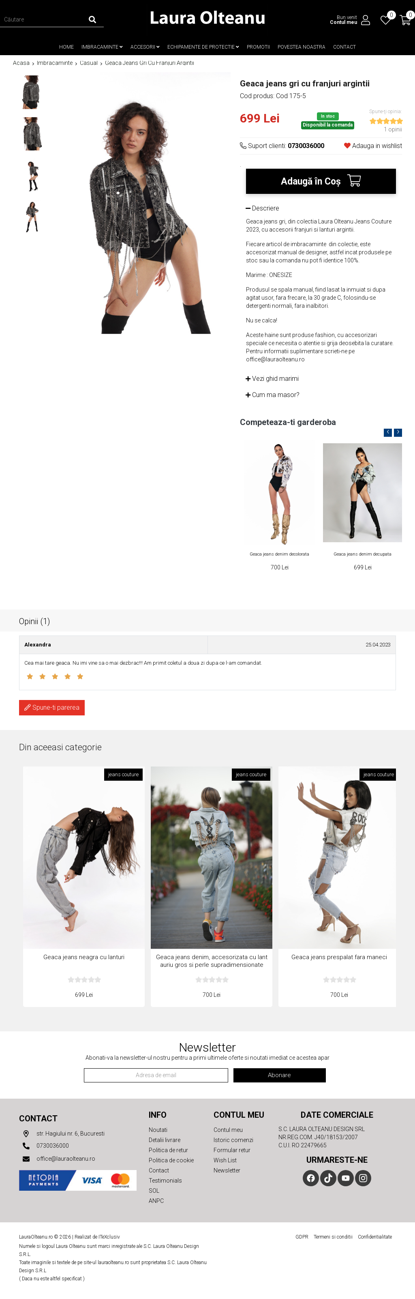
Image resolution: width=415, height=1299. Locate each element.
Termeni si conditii (333, 1237)
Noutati (158, 1130)
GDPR (301, 1237)
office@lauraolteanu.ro (57, 1159)
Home (66, 47)
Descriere (262, 208)
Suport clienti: (282, 146)
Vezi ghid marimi (272, 378)
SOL (154, 1190)
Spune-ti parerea (51, 707)
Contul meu (228, 1130)
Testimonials (165, 1180)
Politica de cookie (171, 1160)
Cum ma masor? (272, 395)
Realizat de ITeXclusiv (97, 1237)
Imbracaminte (102, 47)
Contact (344, 47)
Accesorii (145, 47)
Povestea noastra (301, 47)
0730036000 (44, 1146)
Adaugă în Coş (321, 180)
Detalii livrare (164, 1140)
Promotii (258, 47)
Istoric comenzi (233, 1140)
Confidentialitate (375, 1237)
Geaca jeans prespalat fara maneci (339, 957)
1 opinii (393, 129)
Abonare (279, 1075)
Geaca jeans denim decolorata (279, 554)
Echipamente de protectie (203, 47)
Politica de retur (168, 1150)
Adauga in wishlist (373, 146)
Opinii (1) (34, 620)
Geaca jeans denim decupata (362, 554)
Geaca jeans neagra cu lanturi (83, 957)
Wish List (225, 1160)
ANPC (156, 1201)
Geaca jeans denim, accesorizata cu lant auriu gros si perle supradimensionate (211, 960)
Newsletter (227, 1170)
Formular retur (232, 1150)
